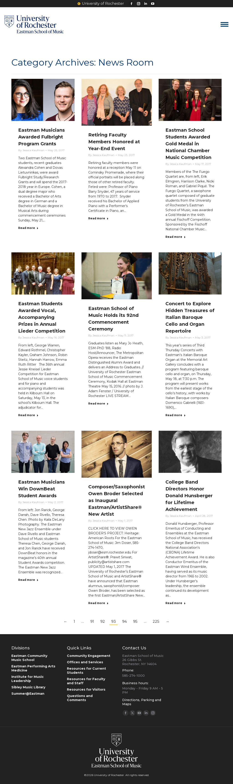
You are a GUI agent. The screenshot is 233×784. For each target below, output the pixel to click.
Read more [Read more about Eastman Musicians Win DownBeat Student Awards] (28, 580)
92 (102, 621)
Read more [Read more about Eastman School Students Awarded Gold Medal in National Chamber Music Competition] (175, 236)
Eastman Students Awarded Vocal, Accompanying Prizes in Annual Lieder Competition (41, 317)
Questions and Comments (80, 698)
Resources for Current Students (86, 670)
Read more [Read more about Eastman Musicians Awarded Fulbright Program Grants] (28, 228)
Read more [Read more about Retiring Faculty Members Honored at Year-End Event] (98, 218)
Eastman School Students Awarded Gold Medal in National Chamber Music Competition (188, 143)
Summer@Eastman (27, 694)
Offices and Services (85, 662)
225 (156, 621)
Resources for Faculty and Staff (86, 681)
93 (113, 621)
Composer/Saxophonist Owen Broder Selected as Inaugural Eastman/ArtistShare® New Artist (116, 500)
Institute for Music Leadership (27, 679)
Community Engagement (88, 656)
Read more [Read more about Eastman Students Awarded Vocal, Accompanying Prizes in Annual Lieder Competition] (28, 415)
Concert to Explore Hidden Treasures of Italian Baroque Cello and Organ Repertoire (190, 317)
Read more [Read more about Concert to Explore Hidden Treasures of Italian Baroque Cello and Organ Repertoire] (175, 415)
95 (135, 621)
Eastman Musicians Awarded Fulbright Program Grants (41, 136)
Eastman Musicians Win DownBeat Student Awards (41, 488)
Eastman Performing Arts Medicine (33, 668)
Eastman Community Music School (29, 658)
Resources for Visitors (86, 689)
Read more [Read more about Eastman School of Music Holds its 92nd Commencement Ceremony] (98, 403)
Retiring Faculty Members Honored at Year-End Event (114, 141)
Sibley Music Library (28, 687)
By (31, 150)
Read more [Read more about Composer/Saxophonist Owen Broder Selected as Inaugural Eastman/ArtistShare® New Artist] (98, 603)
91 (92, 621)
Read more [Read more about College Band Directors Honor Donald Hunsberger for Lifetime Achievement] (175, 603)
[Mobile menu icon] (224, 24)
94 (124, 621)
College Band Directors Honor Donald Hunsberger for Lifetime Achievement (189, 495)
